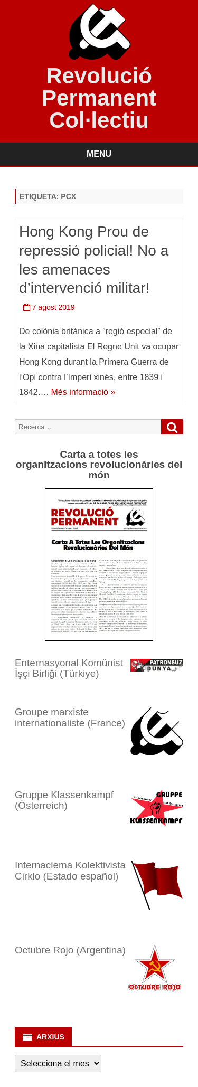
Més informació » (83, 391)
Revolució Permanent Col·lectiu (99, 98)
